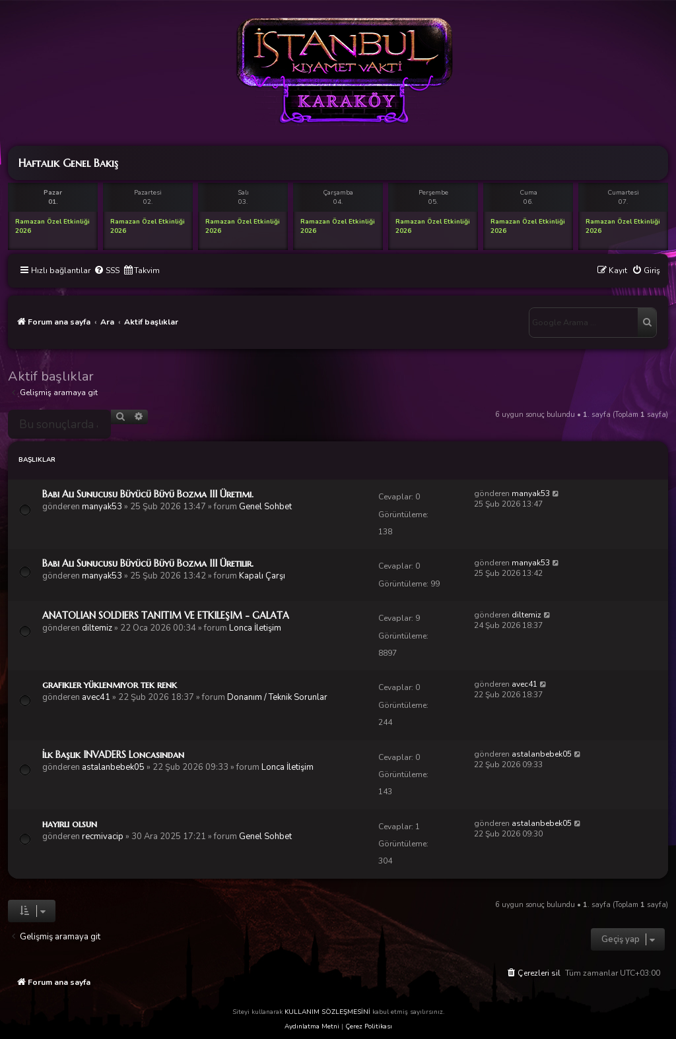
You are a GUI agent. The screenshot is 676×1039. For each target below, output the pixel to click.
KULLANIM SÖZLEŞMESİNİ (327, 1012)
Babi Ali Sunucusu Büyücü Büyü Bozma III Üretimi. (148, 494)
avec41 (96, 697)
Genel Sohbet (265, 507)
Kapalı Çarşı (262, 576)
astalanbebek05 (113, 767)
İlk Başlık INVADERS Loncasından (113, 755)
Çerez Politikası (368, 1026)
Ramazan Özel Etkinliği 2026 (52, 226)
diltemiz (97, 628)
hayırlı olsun (69, 824)
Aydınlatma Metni (312, 1026)
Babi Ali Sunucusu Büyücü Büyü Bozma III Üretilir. (148, 563)
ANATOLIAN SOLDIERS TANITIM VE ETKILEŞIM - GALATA (165, 615)
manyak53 (102, 507)
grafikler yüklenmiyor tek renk (109, 685)
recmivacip (102, 836)
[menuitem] (106, 271)
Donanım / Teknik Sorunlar (277, 697)
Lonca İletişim (255, 628)
